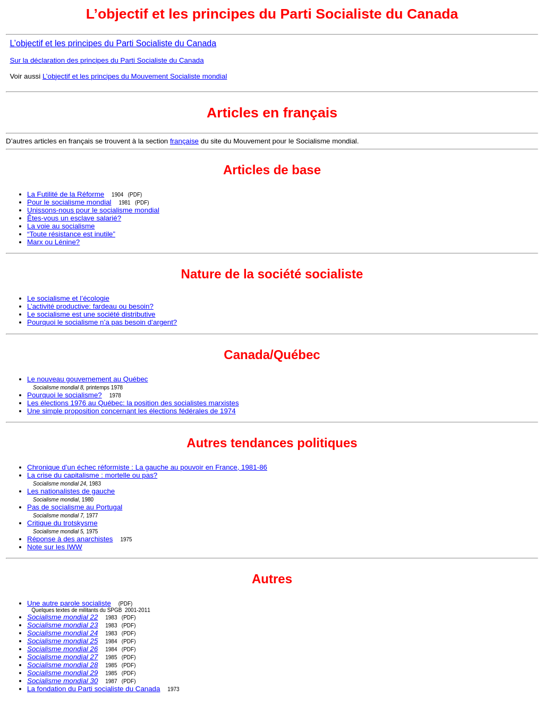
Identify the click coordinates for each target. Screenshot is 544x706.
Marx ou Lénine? (53, 242)
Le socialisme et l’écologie (68, 298)
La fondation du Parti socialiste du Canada (93, 689)
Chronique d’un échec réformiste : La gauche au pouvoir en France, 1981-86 (147, 467)
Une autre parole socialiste (69, 603)
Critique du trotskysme (62, 523)
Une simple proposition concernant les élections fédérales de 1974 (131, 411)
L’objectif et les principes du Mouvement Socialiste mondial (134, 76)
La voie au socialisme (61, 226)
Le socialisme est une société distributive (91, 314)
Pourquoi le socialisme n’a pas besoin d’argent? (102, 322)
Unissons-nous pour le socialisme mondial (93, 210)
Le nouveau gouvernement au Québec (87, 379)
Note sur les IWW (54, 547)
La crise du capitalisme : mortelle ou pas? (92, 475)
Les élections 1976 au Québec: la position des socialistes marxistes (133, 403)
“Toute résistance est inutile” (71, 234)
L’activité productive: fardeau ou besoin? (90, 306)
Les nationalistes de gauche (71, 491)
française (184, 141)
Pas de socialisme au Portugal (74, 507)
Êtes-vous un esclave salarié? (74, 218)
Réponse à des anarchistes (70, 539)
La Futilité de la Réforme (65, 194)
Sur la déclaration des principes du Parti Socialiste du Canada (106, 60)
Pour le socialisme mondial (69, 202)
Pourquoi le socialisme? (64, 395)
